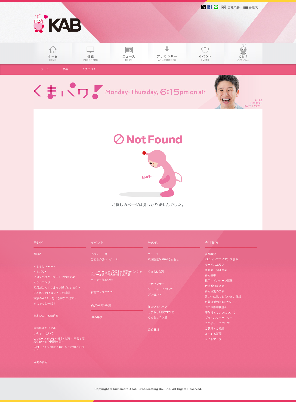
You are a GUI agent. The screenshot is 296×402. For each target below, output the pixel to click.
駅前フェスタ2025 (102, 292)
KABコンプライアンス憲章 (221, 259)
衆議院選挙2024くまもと (163, 259)
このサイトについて (217, 323)
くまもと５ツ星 (157, 317)
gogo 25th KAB (61, 24)
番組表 (253, 7)
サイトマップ (213, 339)
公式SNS (153, 329)
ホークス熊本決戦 (102, 280)
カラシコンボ (42, 282)
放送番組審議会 (214, 286)
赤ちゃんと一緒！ (45, 303)
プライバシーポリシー (219, 317)
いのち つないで (44, 333)
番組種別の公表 (214, 291)
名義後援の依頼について (220, 302)
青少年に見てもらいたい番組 (223, 296)
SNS (243, 53)
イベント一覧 (99, 254)
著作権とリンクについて (220, 312)
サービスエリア (214, 264)
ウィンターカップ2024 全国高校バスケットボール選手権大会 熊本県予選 (116, 273)
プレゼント (155, 294)
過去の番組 (40, 362)
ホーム (53, 53)
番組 (91, 53)
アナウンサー (167, 53)
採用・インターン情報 (219, 280)
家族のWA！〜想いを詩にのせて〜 (55, 298)
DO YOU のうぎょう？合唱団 (52, 293)
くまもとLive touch (45, 266)
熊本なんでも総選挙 (46, 315)
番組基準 (210, 275)
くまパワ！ (89, 69)
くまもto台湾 (156, 271)
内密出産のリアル (45, 328)
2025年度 (96, 317)
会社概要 (234, 7)
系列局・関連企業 (216, 270)
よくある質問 (213, 333)
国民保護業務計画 (216, 307)
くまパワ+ (40, 271)
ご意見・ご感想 (214, 328)
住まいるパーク (157, 306)
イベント (205, 53)
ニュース (129, 53)
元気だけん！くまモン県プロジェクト (57, 287)
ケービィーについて (160, 289)
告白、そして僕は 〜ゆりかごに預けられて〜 (59, 348)
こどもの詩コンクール (104, 259)
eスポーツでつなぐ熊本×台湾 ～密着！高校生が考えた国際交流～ (59, 340)
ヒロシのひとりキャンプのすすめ (54, 277)
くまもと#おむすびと (161, 312)
